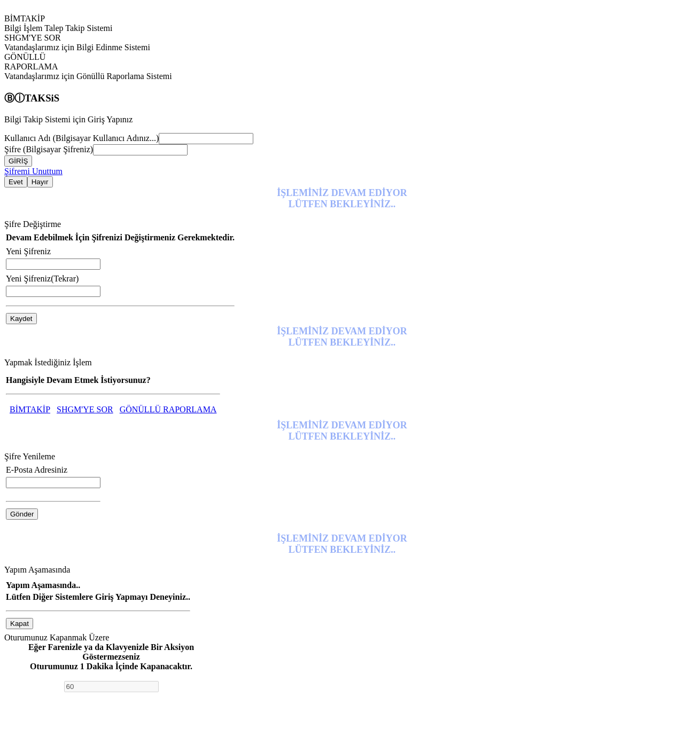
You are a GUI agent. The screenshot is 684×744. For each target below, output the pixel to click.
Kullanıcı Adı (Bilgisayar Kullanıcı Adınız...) (81, 138)
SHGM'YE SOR (85, 409)
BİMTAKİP (30, 409)
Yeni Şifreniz (28, 251)
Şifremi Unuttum (33, 171)
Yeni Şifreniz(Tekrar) (42, 278)
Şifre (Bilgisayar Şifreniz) (48, 149)
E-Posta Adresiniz (36, 469)
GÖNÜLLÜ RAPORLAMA (168, 409)
